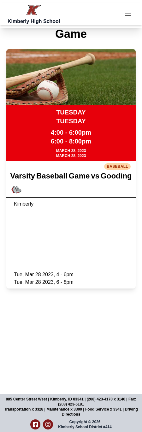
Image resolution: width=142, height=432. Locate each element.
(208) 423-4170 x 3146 (106, 399)
